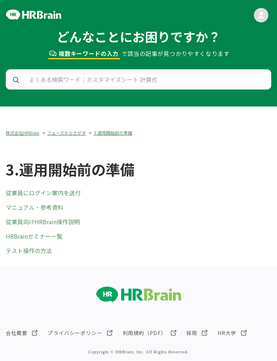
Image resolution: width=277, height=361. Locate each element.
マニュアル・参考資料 (34, 207)
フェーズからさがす (66, 133)
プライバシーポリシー (75, 332)
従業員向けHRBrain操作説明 (43, 221)
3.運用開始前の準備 (113, 133)
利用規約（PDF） (144, 332)
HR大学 (226, 332)
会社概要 (16, 332)
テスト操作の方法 (29, 250)
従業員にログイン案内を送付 (43, 192)
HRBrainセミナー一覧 (34, 236)
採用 (191, 332)
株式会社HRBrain (22, 133)
